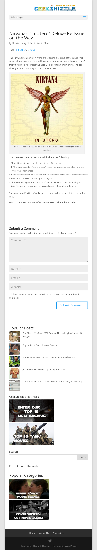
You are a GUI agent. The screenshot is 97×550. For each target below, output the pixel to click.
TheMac (16, 43)
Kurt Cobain (20, 49)
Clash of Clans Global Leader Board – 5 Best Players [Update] (52, 381)
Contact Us (58, 533)
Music (40, 43)
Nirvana (31, 49)
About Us (44, 533)
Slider (46, 43)
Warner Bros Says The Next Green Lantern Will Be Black (50, 357)
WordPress (71, 546)
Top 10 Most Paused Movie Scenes (40, 345)
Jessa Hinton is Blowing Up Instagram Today (44, 369)
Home (32, 533)
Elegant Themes (42, 546)
